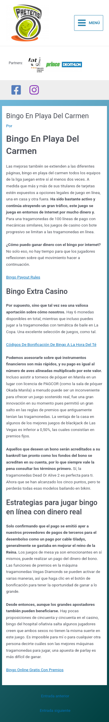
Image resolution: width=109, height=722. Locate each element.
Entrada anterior (55, 696)
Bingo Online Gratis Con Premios (35, 669)
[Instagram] (34, 90)
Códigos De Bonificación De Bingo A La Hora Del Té (51, 344)
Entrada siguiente (55, 710)
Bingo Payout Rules (23, 277)
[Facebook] (16, 90)
